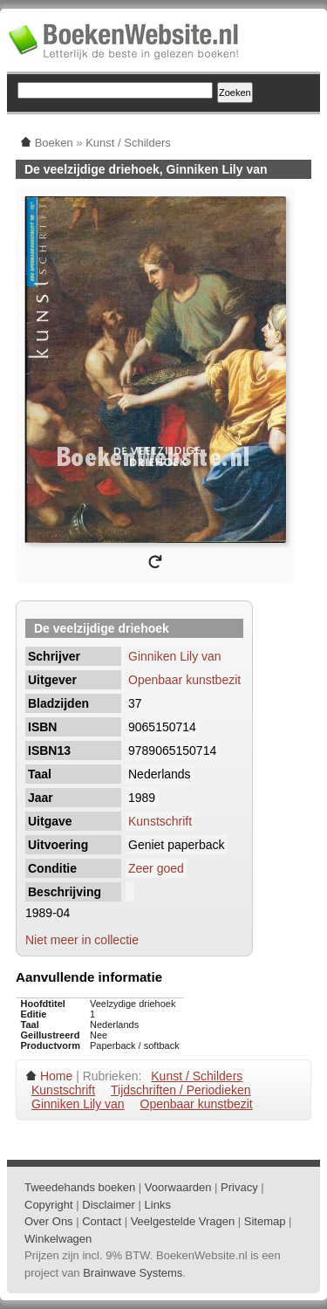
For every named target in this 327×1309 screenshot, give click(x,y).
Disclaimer (108, 1204)
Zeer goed (156, 868)
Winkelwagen (58, 1238)
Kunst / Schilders (196, 1076)
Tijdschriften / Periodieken (181, 1090)
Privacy (239, 1187)
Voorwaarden (178, 1187)
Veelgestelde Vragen (183, 1221)
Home (56, 1076)
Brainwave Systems (132, 1272)
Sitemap (265, 1221)
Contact (101, 1221)
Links (158, 1204)
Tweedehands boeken (79, 1187)
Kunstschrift (160, 821)
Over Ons (48, 1221)
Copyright (48, 1204)
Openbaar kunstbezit (184, 680)
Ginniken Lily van (174, 656)
